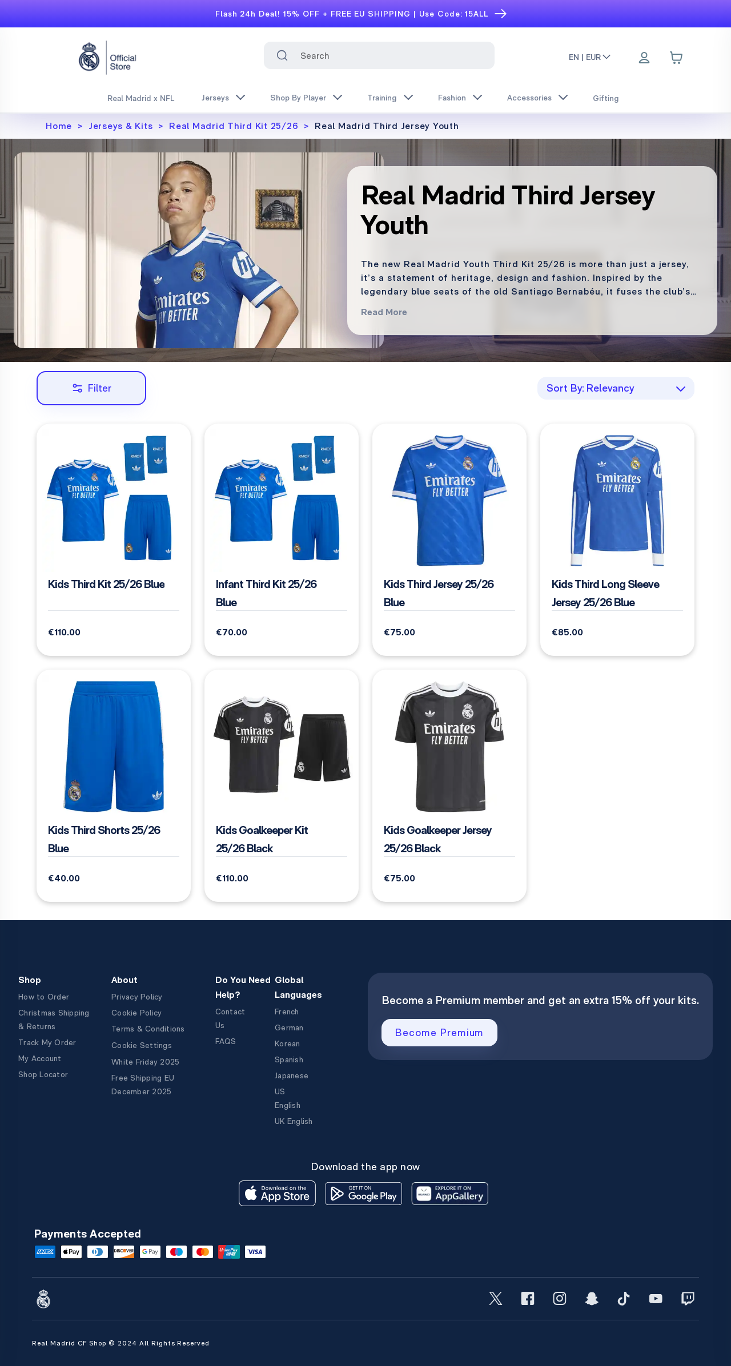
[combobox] (379, 55)
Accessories (529, 97)
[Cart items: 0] (676, 57)
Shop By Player (298, 97)
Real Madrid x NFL (140, 98)
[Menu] (644, 58)
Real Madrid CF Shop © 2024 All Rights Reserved (121, 1343)
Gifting (606, 98)
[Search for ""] (282, 55)
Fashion (452, 97)
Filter (91, 388)
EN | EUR (590, 57)
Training (382, 97)
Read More (384, 312)
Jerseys (215, 97)
